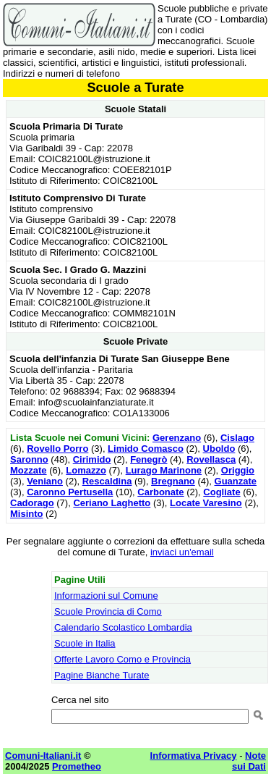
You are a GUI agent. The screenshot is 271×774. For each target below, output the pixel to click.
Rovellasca (211, 459)
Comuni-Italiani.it (43, 755)
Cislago (237, 437)
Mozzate (28, 470)
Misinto (26, 513)
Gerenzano (176, 437)
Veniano (45, 481)
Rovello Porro (57, 448)
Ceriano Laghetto (111, 502)
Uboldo (219, 448)
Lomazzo (86, 470)
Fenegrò (148, 459)
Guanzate (236, 481)
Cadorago (32, 502)
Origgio (237, 470)
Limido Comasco (146, 448)
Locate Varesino (206, 502)
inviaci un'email (182, 552)
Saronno (29, 459)
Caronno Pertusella (70, 492)
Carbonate (160, 492)
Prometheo (76, 766)
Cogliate (221, 492)
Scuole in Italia (85, 643)
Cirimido (92, 459)
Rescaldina (107, 481)
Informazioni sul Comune (106, 595)
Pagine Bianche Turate (102, 675)
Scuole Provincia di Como (108, 611)
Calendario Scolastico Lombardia (123, 627)
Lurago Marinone (164, 470)
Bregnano (173, 481)
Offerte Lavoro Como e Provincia (122, 659)
